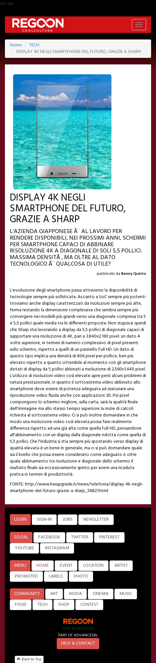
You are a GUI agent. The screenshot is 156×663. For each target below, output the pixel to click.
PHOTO (81, 576)
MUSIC (125, 594)
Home (16, 45)
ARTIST (121, 565)
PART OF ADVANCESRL (78, 635)
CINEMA (100, 594)
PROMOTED (26, 576)
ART (54, 594)
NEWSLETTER (96, 519)
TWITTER (79, 537)
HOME (42, 565)
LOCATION (93, 565)
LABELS (56, 576)
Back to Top (29, 659)
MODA (75, 594)
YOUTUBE (24, 548)
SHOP (63, 604)
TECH (34, 45)
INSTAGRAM (57, 548)
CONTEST (89, 604)
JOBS (67, 519)
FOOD (21, 604)
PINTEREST (109, 537)
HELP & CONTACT (78, 643)
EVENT (66, 565)
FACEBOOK (49, 537)
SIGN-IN (44, 519)
